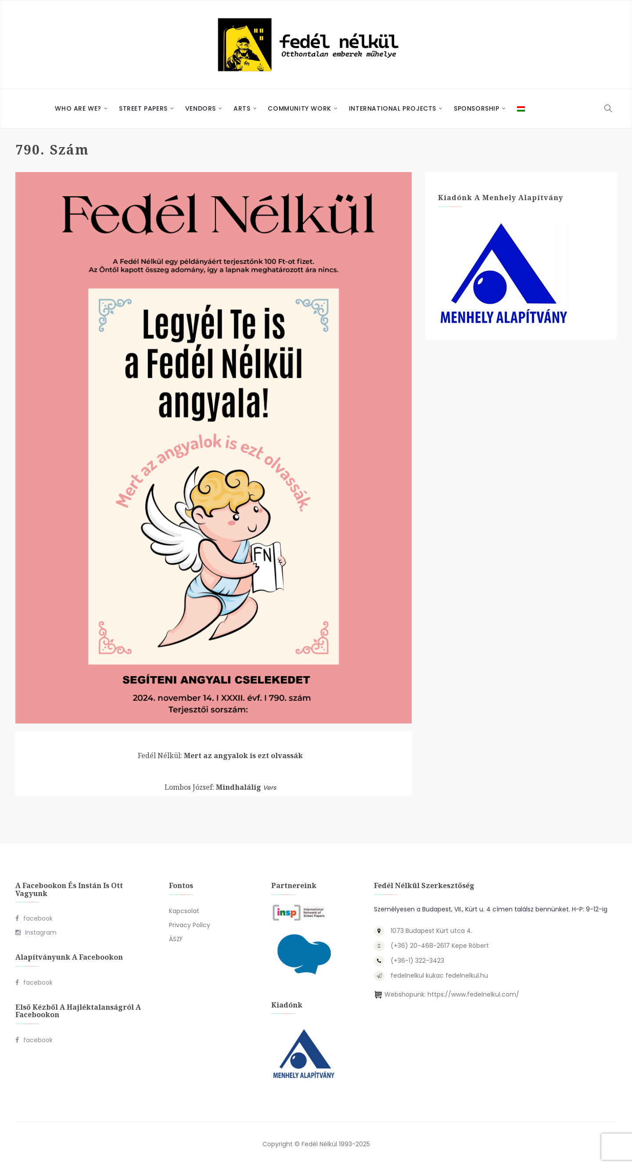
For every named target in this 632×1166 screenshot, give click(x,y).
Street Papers (143, 108)
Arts (241, 108)
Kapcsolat (184, 911)
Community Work (299, 108)
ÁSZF (176, 939)
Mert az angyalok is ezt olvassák (220, 755)
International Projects (392, 108)
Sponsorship (476, 108)
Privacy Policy (189, 925)
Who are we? (78, 108)
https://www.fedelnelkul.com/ (473, 994)
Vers (269, 787)
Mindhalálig (213, 787)
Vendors (200, 108)
